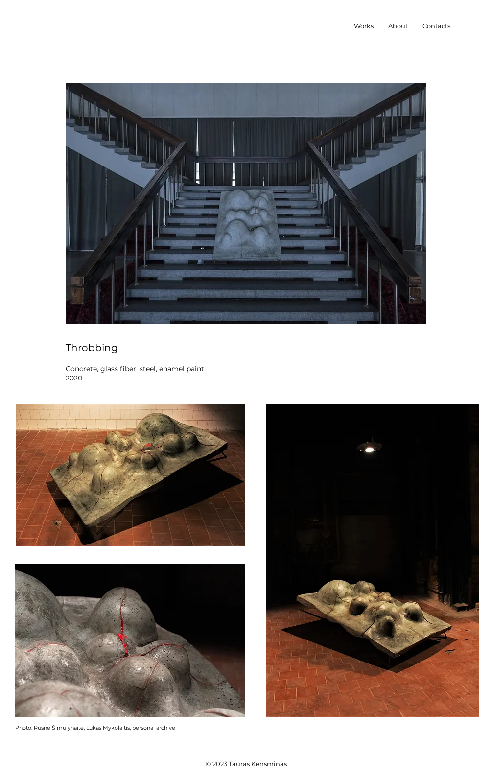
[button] (364, 26)
